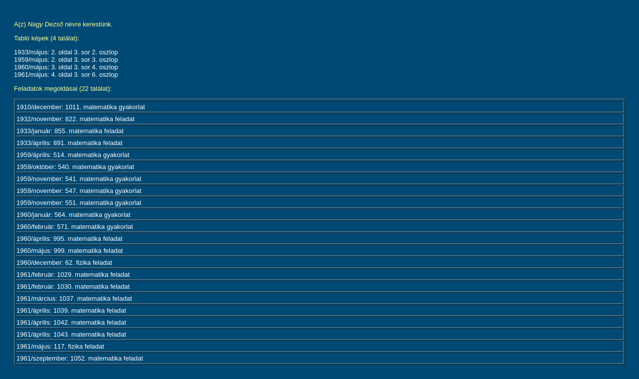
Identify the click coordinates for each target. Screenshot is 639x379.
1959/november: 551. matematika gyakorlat (78, 202)
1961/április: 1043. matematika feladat (71, 334)
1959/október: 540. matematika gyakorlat (75, 167)
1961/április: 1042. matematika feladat (71, 322)
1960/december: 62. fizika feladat (64, 262)
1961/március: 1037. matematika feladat (74, 298)
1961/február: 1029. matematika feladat (73, 274)
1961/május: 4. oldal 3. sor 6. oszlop (66, 74)
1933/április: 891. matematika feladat (69, 143)
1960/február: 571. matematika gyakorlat (74, 226)
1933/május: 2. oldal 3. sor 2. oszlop (66, 52)
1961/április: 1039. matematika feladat (71, 310)
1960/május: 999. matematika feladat (69, 250)
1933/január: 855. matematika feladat (70, 131)
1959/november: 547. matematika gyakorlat (78, 190)
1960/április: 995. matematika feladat (69, 238)
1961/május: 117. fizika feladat (60, 346)
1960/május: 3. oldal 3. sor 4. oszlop (66, 67)
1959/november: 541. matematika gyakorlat (78, 179)
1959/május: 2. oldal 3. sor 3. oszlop (66, 59)
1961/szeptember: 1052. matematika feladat (79, 358)
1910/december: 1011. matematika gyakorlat (80, 107)
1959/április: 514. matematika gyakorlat (72, 155)
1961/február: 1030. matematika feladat (73, 286)
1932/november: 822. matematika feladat (75, 119)
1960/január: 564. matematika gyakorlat (73, 214)
